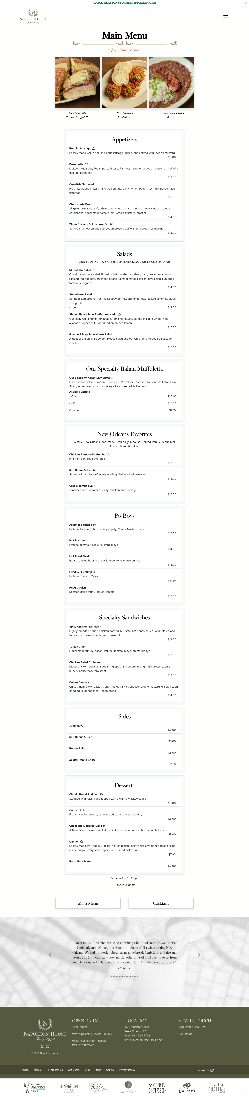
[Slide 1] (111, 976)
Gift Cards (73, 1070)
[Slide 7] (130, 976)
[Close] (246, 3)
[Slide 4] (122, 976)
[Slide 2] (117, 976)
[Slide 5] (124, 976)
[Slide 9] (135, 976)
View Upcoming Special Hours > (92, 1034)
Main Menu (88, 903)
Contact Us (185, 1034)
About (25, 1070)
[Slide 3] (119, 976)
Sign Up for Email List (191, 1027)
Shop (87, 1070)
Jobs (98, 1070)
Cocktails (161, 903)
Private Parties (55, 1070)
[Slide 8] (132, 976)
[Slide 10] (137, 976)
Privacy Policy (127, 1070)
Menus (37, 1070)
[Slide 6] (127, 976)
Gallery (110, 1070)
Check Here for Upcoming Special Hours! (124, 2)
